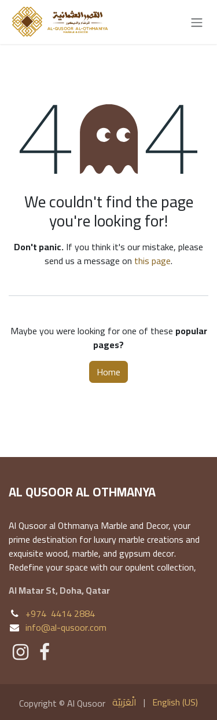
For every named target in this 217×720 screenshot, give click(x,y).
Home (108, 372)
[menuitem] (124, 702)
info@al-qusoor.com (65, 627)
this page (152, 260)
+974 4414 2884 (60, 613)
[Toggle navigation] (196, 22)
